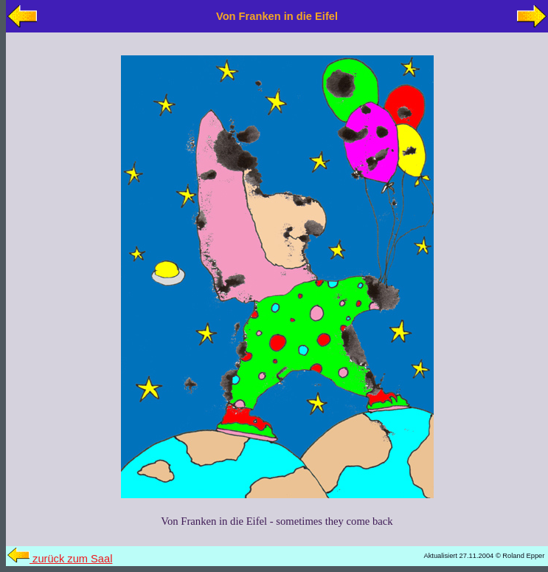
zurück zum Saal (59, 559)
